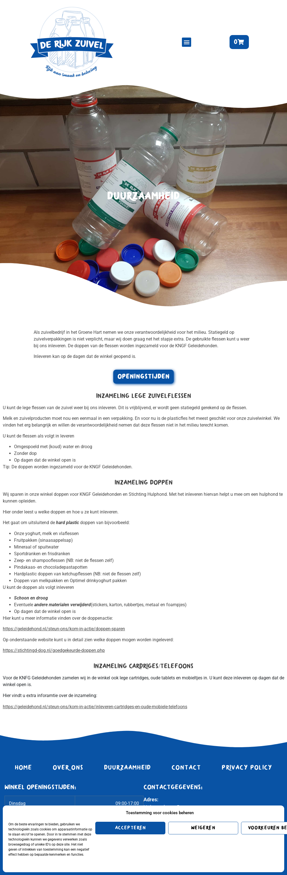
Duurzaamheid (127, 768)
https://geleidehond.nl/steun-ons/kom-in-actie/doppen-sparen (64, 628)
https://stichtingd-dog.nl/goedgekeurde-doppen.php (54, 650)
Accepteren (130, 827)
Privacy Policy (247, 768)
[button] (186, 42)
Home (23, 768)
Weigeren (203, 827)
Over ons (68, 768)
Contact (186, 768)
